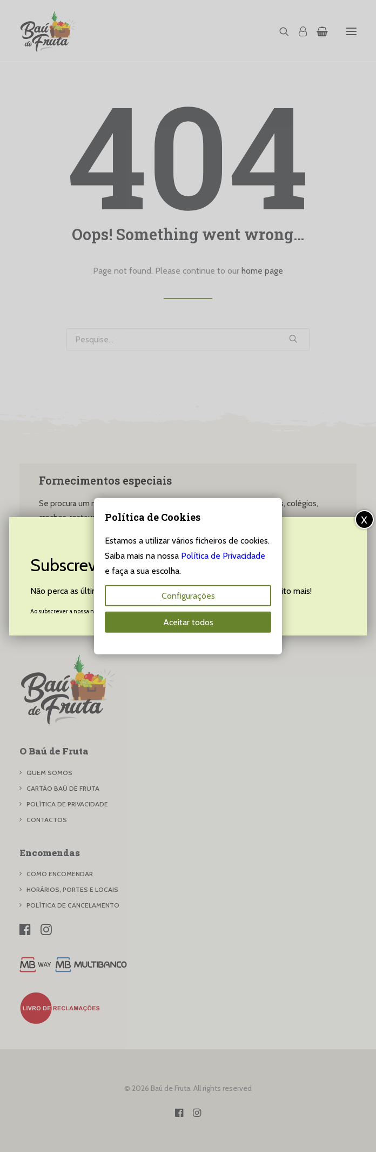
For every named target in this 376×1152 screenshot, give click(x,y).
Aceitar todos (188, 622)
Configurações (188, 595)
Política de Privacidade (223, 555)
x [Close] (364, 519)
